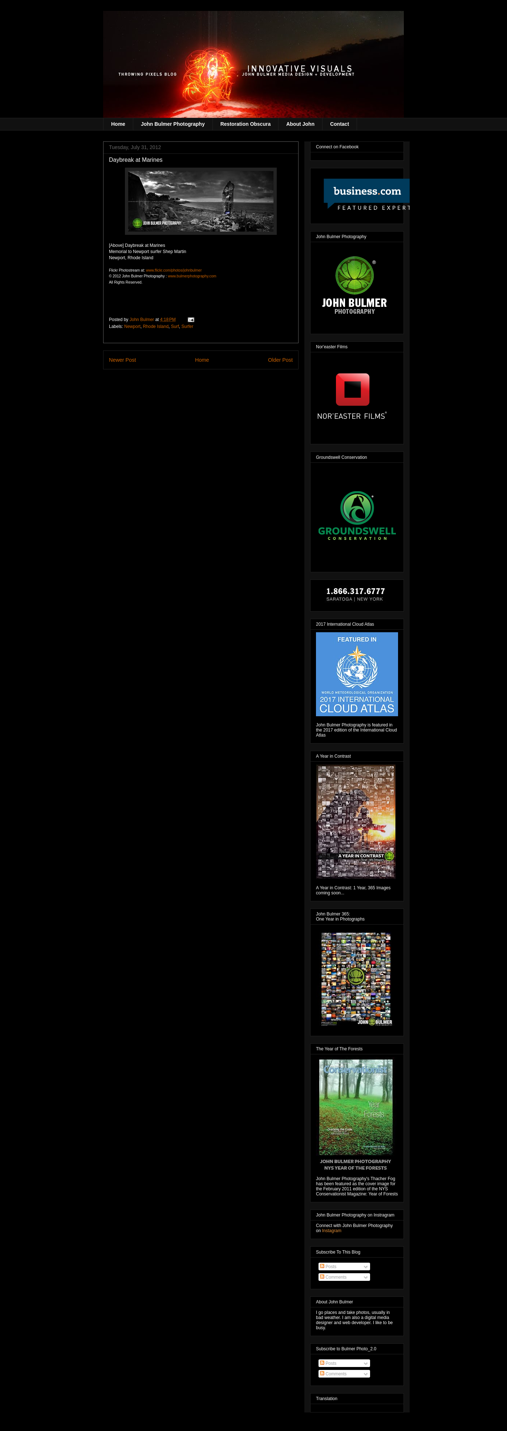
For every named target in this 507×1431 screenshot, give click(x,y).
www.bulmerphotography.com (192, 276)
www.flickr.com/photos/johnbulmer (174, 270)
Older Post (280, 360)
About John (300, 124)
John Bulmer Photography (173, 124)
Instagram (331, 1230)
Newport (132, 326)
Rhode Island (156, 326)
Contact (339, 124)
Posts (328, 1266)
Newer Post (122, 360)
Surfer (187, 326)
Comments (333, 1277)
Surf (175, 326)
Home (118, 124)
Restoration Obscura (245, 124)
